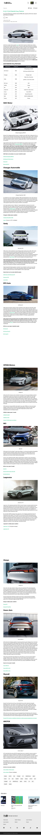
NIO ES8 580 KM (6, 475)
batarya (11, 323)
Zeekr (11, 258)
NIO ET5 (4, 470)
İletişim (4, 825)
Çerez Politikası (29, 821)
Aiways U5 (5, 605)
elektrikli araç (12, 313)
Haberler (5, 8)
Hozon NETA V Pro (6, 671)
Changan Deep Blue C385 (8, 218)
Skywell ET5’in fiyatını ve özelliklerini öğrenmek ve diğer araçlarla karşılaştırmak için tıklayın (20, 719)
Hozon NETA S (6, 666)
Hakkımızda (5, 821)
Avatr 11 (4, 221)
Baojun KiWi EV (6, 165)
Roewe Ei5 (5, 162)
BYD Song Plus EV (6, 332)
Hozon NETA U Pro (6, 669)
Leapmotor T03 (6, 527)
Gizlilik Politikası (18, 821)
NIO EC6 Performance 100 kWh (9, 472)
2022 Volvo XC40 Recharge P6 (9, 275)
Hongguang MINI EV (18, 145)
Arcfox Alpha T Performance (8, 770)
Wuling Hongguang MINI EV (8, 157)
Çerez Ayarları (5, 823)
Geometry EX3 (6, 278)
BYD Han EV (5, 329)
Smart (13, 258)
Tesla (17, 46)
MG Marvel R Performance (8, 160)
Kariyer (27, 823)
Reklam (16, 823)
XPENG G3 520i (6, 418)
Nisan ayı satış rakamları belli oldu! (16, 807)
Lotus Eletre (5, 281)
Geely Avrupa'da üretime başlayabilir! (32, 807)
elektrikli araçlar (12, 209)
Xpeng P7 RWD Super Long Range (9, 421)
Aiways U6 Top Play (7, 608)
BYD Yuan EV (5, 335)
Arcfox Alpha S (6, 773)
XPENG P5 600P (6, 416)
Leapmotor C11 (6, 530)
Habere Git (13, 809)
